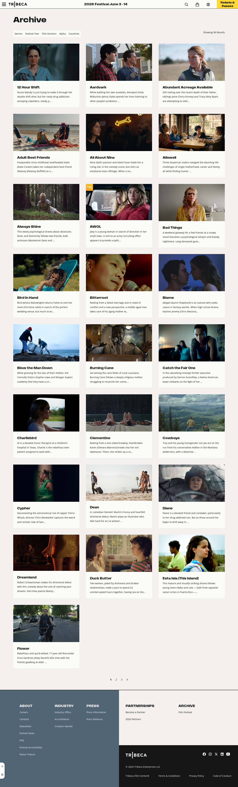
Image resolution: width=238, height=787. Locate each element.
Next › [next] (222, 680)
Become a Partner (135, 712)
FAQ (22, 740)
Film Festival (185, 712)
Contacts (24, 719)
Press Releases (94, 719)
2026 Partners (133, 719)
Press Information (96, 712)
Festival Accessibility (31, 747)
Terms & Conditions (169, 775)
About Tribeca (27, 754)
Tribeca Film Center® (137, 775)
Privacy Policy (196, 775)
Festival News (27, 733)
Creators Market (64, 726)
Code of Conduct (222, 775)
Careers (24, 712)
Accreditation (62, 719)
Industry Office (63, 712)
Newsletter (26, 726)
